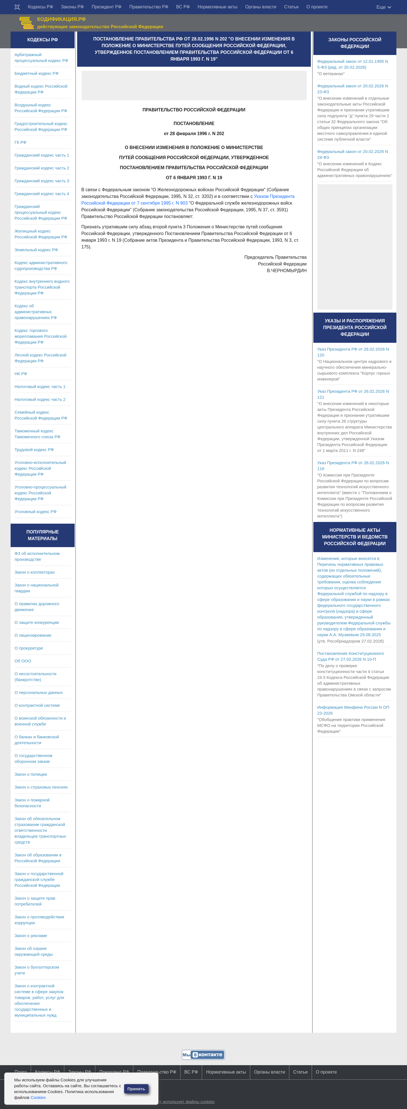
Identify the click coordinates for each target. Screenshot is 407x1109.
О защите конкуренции (37, 622)
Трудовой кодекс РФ (34, 449)
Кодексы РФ (40, 6)
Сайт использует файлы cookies (183, 1101)
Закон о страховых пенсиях (41, 787)
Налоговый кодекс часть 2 (40, 399)
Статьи (291, 6)
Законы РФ (72, 6)
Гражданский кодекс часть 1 (42, 155)
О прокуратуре (29, 648)
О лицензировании (33, 635)
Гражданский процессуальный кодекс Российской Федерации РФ (41, 212)
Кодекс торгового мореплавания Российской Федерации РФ (41, 336)
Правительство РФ (149, 6)
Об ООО (23, 660)
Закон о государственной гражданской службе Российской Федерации (39, 879)
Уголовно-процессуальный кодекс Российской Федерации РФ (40, 493)
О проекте (316, 6)
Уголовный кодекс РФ (35, 511)
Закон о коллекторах (35, 572)
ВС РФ (183, 6)
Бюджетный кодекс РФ (36, 73)
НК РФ (21, 373)
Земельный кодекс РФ (36, 249)
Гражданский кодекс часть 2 (42, 168)
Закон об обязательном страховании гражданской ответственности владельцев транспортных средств (40, 830)
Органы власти (260, 6)
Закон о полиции (31, 774)
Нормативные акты (217, 6)
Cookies (38, 1097)
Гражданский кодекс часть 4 (42, 193)
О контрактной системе (37, 705)
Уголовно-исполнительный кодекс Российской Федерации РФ (40, 468)
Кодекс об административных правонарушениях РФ (36, 311)
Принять (136, 1088)
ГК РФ (20, 142)
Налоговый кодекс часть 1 (40, 386)
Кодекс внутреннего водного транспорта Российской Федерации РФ (42, 287)
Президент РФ (107, 6)
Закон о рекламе (31, 935)
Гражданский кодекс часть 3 (42, 180)
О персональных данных (39, 692)
